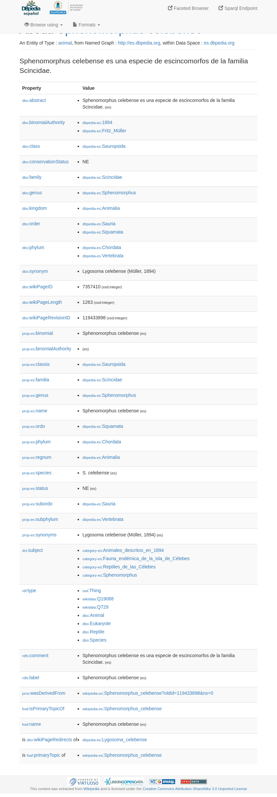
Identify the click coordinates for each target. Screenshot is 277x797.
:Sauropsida (104, 146)
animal (65, 43)
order (31, 223)
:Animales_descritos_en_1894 (123, 550)
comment (35, 655)
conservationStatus (45, 161)
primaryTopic (43, 755)
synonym (35, 271)
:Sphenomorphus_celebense (122, 708)
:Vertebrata (103, 255)
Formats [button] (86, 24)
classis (36, 364)
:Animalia (101, 208)
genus (32, 192)
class (31, 146)
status (35, 488)
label (30, 677)
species (37, 472)
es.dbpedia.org (219, 43)
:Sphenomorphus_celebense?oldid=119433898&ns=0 (148, 693)
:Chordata (102, 247)
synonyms (39, 534)
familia (35, 379)
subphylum (40, 519)
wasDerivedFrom (43, 693)
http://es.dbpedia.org (139, 43)
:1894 (97, 122)
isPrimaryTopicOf (43, 708)
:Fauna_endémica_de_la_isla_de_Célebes (136, 558)
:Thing (92, 590)
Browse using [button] (43, 24)
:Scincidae (102, 177)
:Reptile (93, 631)
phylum (33, 247)
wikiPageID (37, 286)
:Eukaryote (97, 623)
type (29, 590)
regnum (37, 457)
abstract (34, 100)
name (34, 410)
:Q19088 (98, 598)
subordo (37, 503)
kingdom (34, 208)
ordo (33, 426)
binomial (37, 333)
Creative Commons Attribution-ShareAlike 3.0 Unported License (194, 789)
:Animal (93, 615)
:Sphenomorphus (109, 192)
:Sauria (99, 223)
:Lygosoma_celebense (115, 739)
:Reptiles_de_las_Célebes (119, 566)
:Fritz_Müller (104, 130)
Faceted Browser (188, 8)
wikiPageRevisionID (46, 317)
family (31, 177)
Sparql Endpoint (237, 8)
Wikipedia (91, 789)
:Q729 (96, 607)
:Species (94, 640)
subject (32, 550)
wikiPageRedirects (49, 739)
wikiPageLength (42, 302)
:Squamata (103, 232)
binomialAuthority (43, 122)
